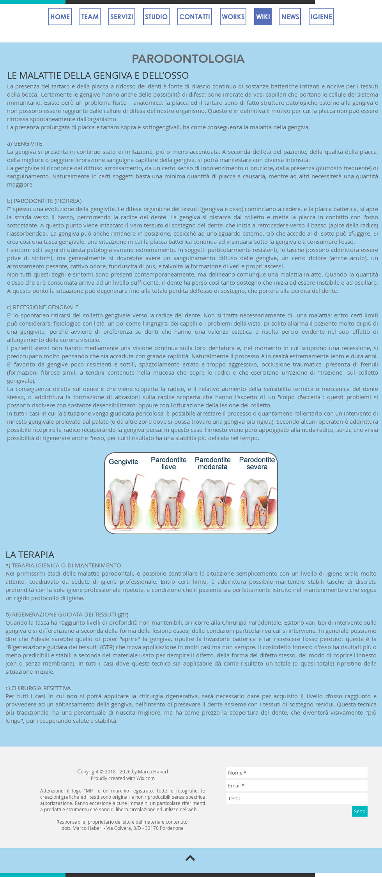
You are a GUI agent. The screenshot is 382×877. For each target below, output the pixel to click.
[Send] (360, 811)
